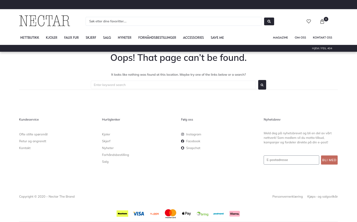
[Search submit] (269, 21)
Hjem (315, 48)
